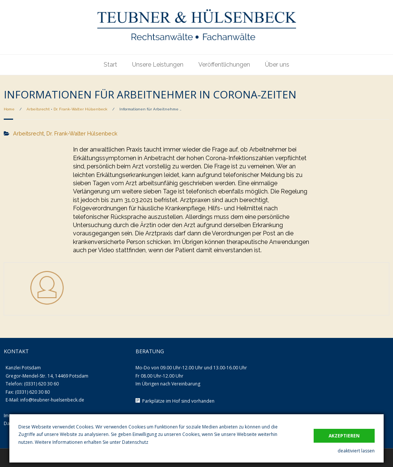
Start (110, 64)
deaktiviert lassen (356, 451)
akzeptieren (344, 436)
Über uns (277, 64)
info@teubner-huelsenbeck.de (52, 400)
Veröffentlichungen (224, 64)
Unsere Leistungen (157, 64)
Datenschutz (135, 442)
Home (9, 109)
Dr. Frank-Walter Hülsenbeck (80, 109)
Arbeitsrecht (38, 109)
